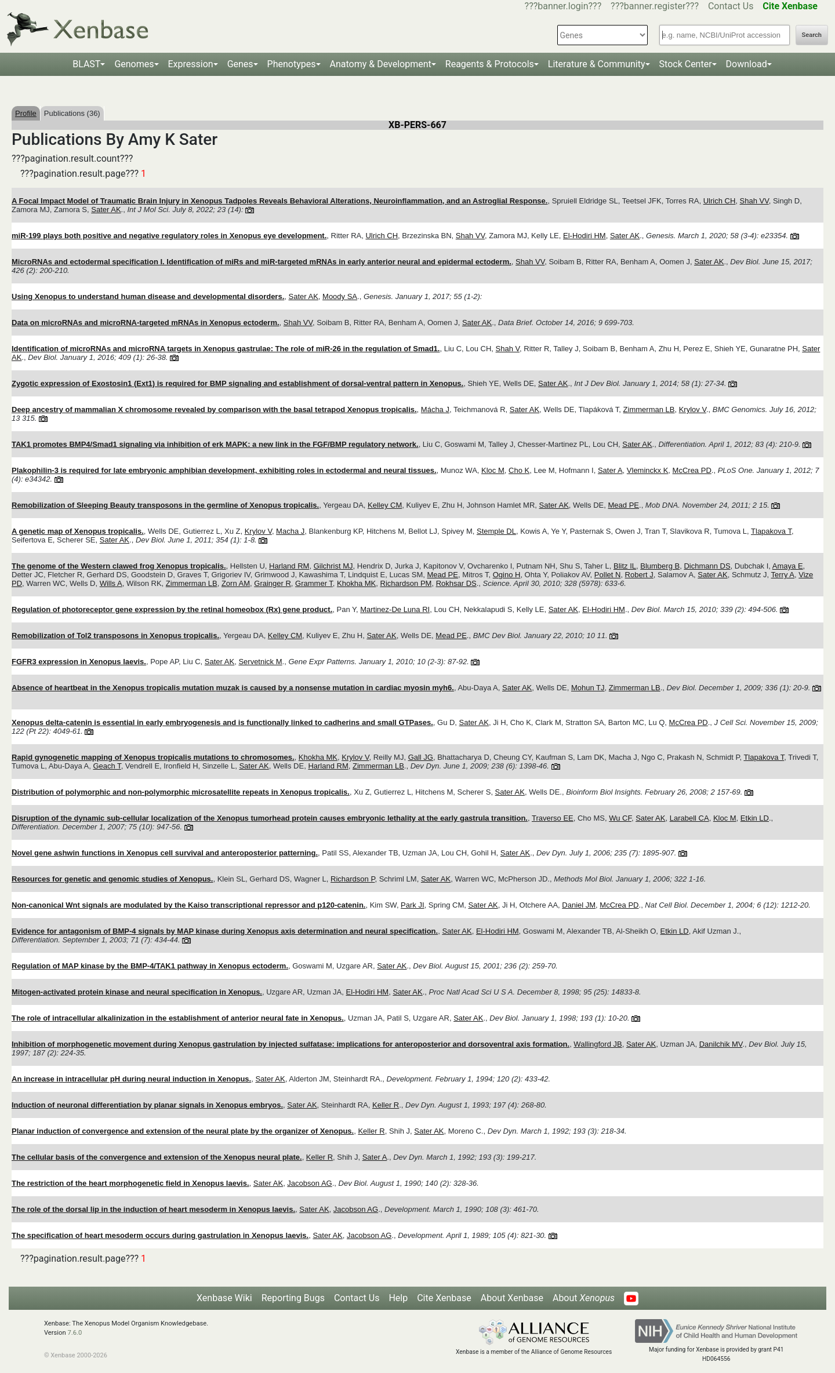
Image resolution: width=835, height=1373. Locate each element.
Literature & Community (596, 64)
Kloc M (492, 470)
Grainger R (272, 583)
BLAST (86, 64)
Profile (26, 113)
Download (746, 64)
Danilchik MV (721, 1044)
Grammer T (314, 583)
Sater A (610, 470)
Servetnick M (260, 661)
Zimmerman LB (649, 409)
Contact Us (731, 6)
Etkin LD (754, 818)
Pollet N (607, 574)
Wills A (111, 583)
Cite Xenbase (444, 1297)
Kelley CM (385, 505)
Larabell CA (689, 818)
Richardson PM (406, 583)
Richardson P (353, 879)
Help (398, 1297)
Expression (190, 64)
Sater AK (106, 209)
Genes (240, 64)
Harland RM (289, 566)
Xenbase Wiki (224, 1297)
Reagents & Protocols (489, 64)
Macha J (290, 531)
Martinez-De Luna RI (395, 609)
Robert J (639, 574)
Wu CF (620, 818)
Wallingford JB (597, 1044)
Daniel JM (579, 905)
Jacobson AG (309, 1183)
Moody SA (339, 296)
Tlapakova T (771, 531)
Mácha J (435, 409)
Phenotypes (291, 64)
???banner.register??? (655, 6)
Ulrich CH (719, 200)
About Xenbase (512, 1297)
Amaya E (787, 566)
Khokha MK (356, 583)
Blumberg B (660, 566)
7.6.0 (74, 1332)
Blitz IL (624, 566)
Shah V (508, 348)
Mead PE (623, 505)
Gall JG (420, 757)
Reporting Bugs (293, 1297)
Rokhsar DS (456, 583)
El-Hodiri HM (584, 235)
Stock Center (685, 64)
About (584, 1297)
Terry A (782, 574)
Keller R (385, 1105)
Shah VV (754, 200)
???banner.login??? (563, 6)
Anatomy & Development (380, 64)
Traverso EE (552, 818)
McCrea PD (692, 470)
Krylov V (692, 409)
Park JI (412, 905)
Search (812, 35)
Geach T (107, 766)
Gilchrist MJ (333, 566)
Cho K (519, 470)
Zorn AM (236, 583)
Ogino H (507, 574)
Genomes (134, 64)
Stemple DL (496, 531)
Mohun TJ (588, 687)
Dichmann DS (707, 566)
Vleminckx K (648, 470)
